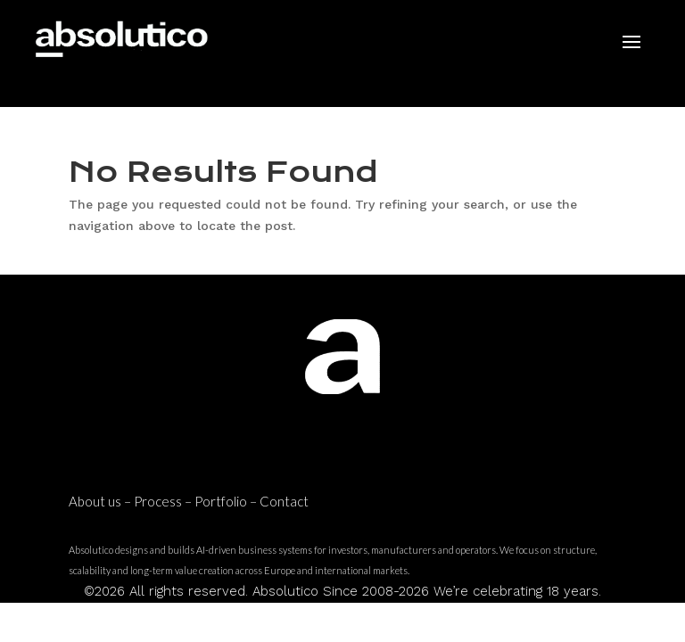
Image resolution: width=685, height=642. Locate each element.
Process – (164, 501)
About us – (101, 501)
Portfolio (220, 501)
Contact (284, 501)
